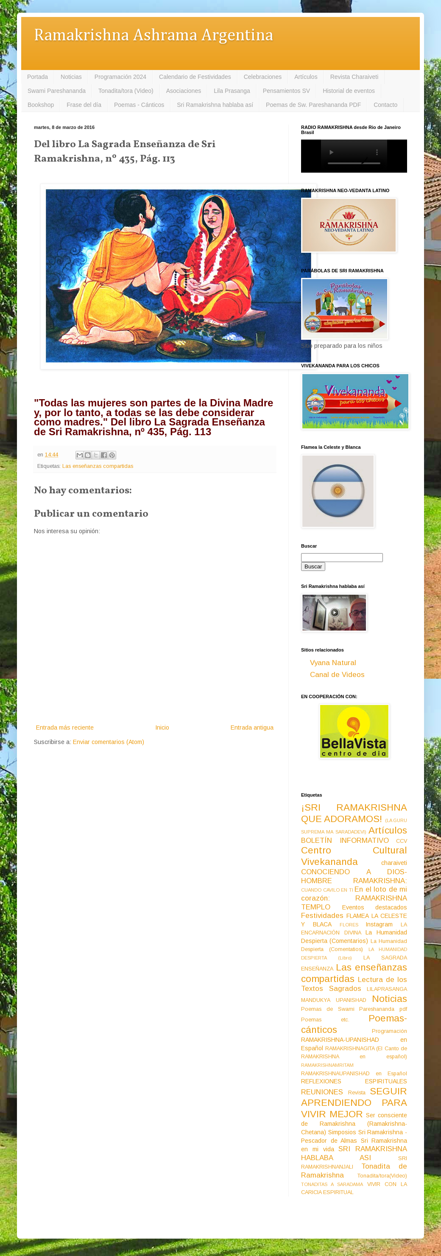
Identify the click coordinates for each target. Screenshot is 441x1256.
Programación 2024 (120, 76)
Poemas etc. (325, 1020)
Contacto (385, 104)
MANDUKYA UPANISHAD (333, 1000)
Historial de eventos (349, 90)
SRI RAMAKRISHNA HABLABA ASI (354, 1153)
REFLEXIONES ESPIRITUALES (354, 1081)
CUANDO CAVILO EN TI (327, 889)
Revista (357, 1093)
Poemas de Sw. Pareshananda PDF (313, 104)
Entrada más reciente (65, 727)
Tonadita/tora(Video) (382, 1176)
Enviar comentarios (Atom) (108, 741)
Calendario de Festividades (195, 76)
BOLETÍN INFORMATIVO (345, 840)
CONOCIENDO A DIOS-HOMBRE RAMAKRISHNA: (354, 876)
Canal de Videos (337, 675)
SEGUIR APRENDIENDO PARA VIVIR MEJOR (354, 1102)
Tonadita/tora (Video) (126, 90)
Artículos (305, 76)
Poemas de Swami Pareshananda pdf (354, 1009)
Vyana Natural (333, 663)
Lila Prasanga (232, 90)
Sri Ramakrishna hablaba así (215, 104)
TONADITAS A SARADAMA (332, 1184)
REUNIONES (322, 1092)
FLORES (349, 924)
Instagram (379, 924)
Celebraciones (263, 76)
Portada (37, 76)
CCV (401, 841)
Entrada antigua (252, 727)
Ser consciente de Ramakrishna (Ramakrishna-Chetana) (354, 1124)
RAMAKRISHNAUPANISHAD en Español (354, 1074)
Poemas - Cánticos (139, 104)
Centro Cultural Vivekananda (354, 856)
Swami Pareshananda (57, 90)
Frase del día (84, 104)
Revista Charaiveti (354, 76)
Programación (389, 1031)
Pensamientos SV (286, 90)
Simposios (342, 1132)
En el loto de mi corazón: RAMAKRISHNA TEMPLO (354, 898)
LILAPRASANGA (387, 989)
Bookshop (41, 104)
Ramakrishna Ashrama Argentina (153, 36)
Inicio (162, 727)
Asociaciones (183, 90)
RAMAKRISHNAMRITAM (327, 1065)
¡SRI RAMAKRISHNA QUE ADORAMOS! (354, 813)
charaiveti (394, 862)
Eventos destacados (375, 907)
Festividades (322, 916)
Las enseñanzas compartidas (97, 466)
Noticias (71, 76)
